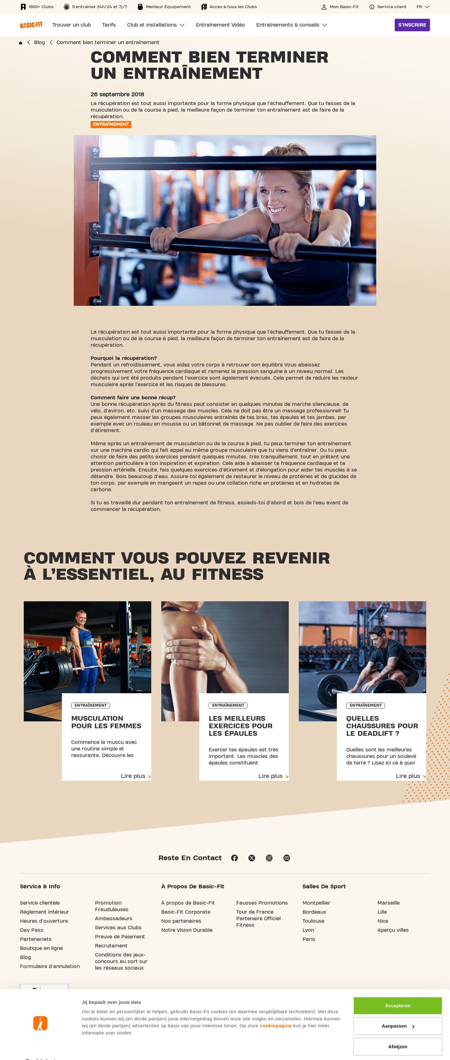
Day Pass (31, 930)
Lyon (308, 930)
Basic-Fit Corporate (185, 912)
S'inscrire (412, 25)
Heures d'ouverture (44, 921)
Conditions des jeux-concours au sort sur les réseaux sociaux (121, 962)
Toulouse (313, 921)
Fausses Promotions (262, 903)
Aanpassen (398, 1009)
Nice (383, 921)
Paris (308, 939)
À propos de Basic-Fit (188, 903)
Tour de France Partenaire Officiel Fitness (258, 919)
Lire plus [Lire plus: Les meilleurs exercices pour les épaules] (270, 777)
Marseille (389, 903)
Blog (25, 957)
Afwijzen (398, 1030)
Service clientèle (40, 903)
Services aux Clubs (118, 928)
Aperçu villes (393, 930)
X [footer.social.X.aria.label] (252, 858)
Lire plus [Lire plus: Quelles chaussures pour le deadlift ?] (408, 777)
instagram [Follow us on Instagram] (269, 858)
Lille (382, 912)
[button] (423, 7)
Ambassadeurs (113, 918)
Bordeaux (314, 912)
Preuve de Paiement (120, 937)
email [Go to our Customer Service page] (287, 858)
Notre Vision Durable (186, 930)
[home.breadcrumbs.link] (20, 43)
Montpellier (316, 903)
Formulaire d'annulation (50, 966)
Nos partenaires (181, 921)
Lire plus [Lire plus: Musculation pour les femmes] (133, 777)
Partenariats (36, 939)
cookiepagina (276, 1009)
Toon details (95, 1047)
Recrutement (111, 946)
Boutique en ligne (41, 948)
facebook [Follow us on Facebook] (234, 858)
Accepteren (398, 989)
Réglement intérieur (44, 912)
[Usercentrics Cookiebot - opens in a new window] (40, 1047)
